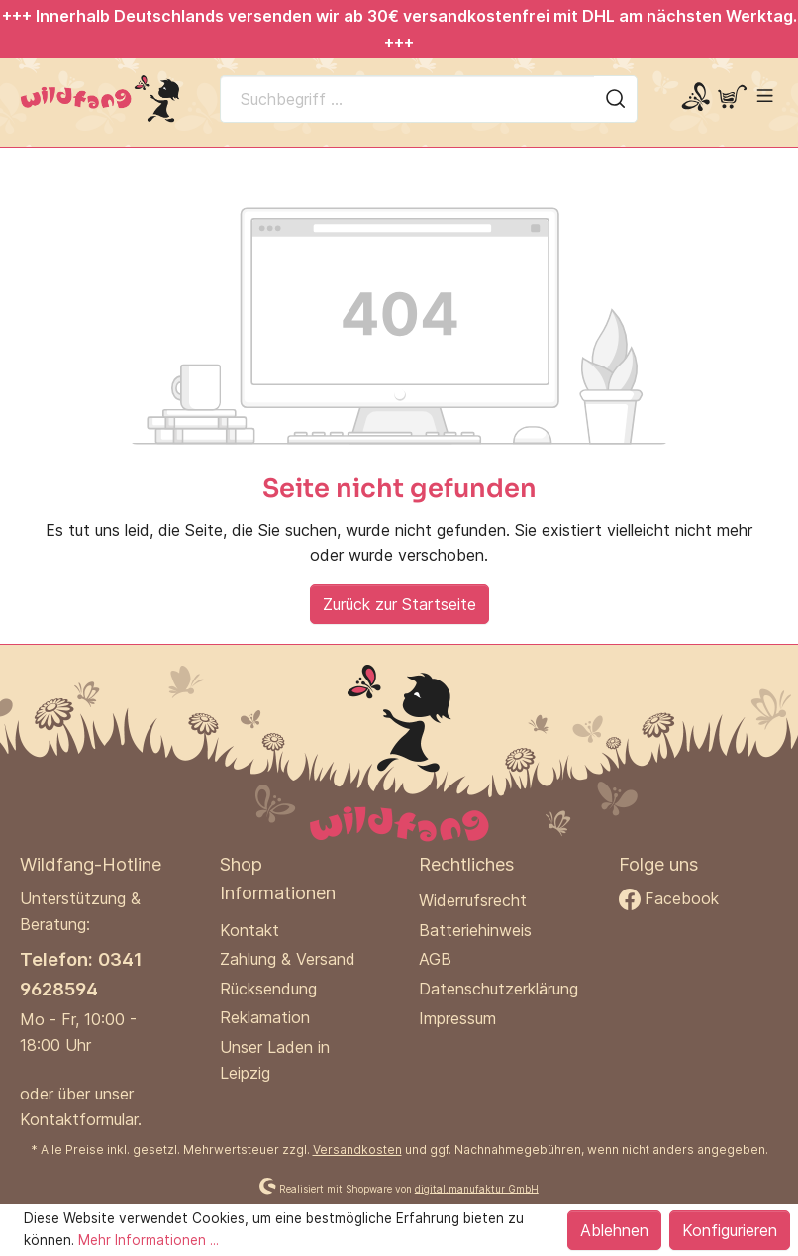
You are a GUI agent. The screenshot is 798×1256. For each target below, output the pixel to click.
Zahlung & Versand (287, 959)
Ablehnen (614, 1230)
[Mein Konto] (695, 98)
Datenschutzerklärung (498, 988)
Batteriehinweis (475, 930)
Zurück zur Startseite (399, 604)
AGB (435, 959)
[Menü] (764, 95)
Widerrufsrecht (473, 900)
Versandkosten (357, 1149)
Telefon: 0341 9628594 (81, 973)
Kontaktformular (79, 1119)
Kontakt (249, 930)
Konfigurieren (729, 1230)
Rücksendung (268, 988)
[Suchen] (616, 99)
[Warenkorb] (732, 98)
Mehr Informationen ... (148, 1240)
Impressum (457, 1018)
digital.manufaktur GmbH (477, 1188)
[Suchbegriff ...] (407, 99)
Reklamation (265, 1017)
